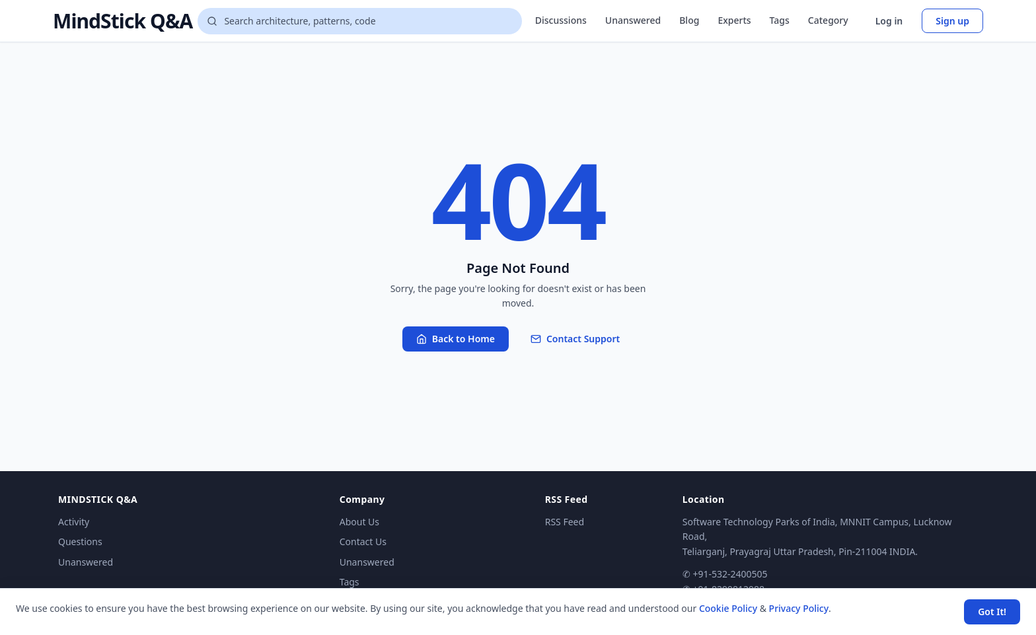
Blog (689, 20)
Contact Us (363, 541)
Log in (889, 21)
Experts (734, 20)
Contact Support (575, 338)
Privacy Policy (799, 608)
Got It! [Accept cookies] (992, 611)
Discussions (561, 20)
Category (828, 20)
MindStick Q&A (122, 21)
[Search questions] (359, 21)
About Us (359, 521)
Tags (780, 20)
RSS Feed (564, 521)
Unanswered (633, 20)
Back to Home (455, 338)
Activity (73, 521)
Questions (80, 541)
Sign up (952, 21)
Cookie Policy (728, 608)
